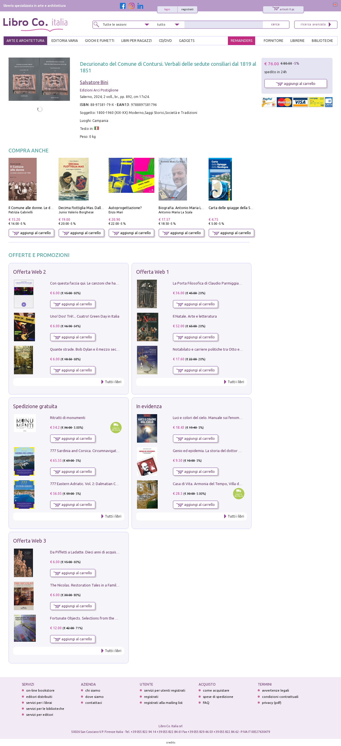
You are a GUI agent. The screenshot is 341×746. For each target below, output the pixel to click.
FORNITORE (273, 40)
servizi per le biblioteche (45, 708)
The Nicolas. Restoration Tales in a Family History (90, 585)
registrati (187, 9)
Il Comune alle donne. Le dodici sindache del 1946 (48, 208)
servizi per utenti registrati (164, 690)
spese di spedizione (218, 696)
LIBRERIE (297, 40)
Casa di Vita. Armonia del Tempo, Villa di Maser (212, 484)
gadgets (186, 40)
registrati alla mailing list (163, 702)
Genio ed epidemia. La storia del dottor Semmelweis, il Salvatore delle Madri (236, 451)
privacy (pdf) (271, 702)
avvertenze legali (275, 690)
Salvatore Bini (94, 82)
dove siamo (94, 696)
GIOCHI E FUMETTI (99, 40)
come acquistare (216, 690)
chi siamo (92, 690)
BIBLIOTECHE (322, 40)
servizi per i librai (39, 702)
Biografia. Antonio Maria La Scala (185, 208)
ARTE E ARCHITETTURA (25, 40)
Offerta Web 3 (29, 540)
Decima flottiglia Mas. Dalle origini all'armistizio (97, 208)
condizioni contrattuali (280, 696)
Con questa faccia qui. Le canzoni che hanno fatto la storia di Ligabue (106, 283)
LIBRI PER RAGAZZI (136, 40)
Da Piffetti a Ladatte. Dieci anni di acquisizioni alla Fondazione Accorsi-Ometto (115, 552)
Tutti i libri (113, 382)
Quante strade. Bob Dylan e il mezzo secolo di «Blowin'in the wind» (105, 349)
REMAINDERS (241, 40)
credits (170, 742)
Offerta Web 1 (152, 272)
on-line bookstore (40, 690)
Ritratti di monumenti (67, 418)
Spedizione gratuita (35, 406)
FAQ (206, 702)
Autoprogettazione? (125, 208)
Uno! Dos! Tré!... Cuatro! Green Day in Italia (84, 316)
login (167, 9)
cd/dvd (165, 40)
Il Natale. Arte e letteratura (195, 316)
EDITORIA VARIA (64, 40)
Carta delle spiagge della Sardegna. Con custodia (247, 208)
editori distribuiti (39, 696)
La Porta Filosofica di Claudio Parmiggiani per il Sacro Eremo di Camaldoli (233, 283)
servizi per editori (39, 714)
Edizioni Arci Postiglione (99, 90)
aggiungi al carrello (31, 233)
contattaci (93, 702)
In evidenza (149, 406)
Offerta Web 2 (29, 272)
